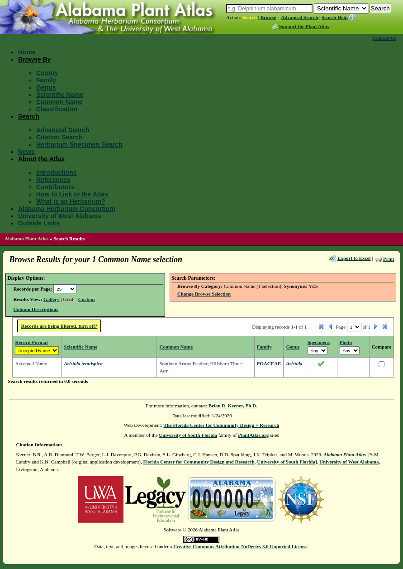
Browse (268, 17)
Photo (346, 342)
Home (27, 52)
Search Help (335, 17)
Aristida (294, 363)
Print (388, 259)
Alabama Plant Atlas (26, 238)
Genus (46, 87)
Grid (68, 299)
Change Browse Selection (204, 293)
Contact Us (384, 38)
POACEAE (269, 363)
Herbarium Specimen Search (79, 144)
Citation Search (59, 137)
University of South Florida (188, 435)
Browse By (34, 59)
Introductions (56, 172)
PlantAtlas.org (253, 435)
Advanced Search (299, 17)
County (47, 73)
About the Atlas (41, 159)
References (53, 179)
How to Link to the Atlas (72, 194)
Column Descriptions (35, 309)
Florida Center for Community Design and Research (199, 461)
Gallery (51, 299)
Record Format (31, 342)
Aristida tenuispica (83, 363)
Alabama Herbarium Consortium (66, 208)
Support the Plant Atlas (304, 26)
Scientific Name (59, 94)
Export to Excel (353, 258)
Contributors (55, 187)
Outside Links (39, 223)
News (26, 151)
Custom (86, 299)
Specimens (319, 342)
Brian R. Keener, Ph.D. (233, 405)
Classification (56, 109)
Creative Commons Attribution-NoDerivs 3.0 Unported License (240, 546)
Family (46, 80)
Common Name (59, 101)
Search (249, 17)
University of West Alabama (59, 216)
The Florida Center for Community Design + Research (221, 425)
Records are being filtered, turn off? (59, 326)
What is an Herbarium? (70, 201)
